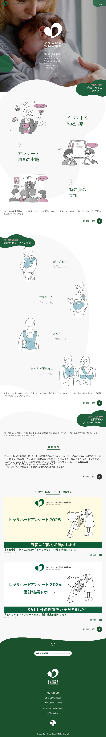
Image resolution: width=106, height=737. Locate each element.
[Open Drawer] (101, 2)
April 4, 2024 (58, 467)
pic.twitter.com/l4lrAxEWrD (42, 464)
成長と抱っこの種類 (53, 702)
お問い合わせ (53, 713)
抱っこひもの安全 (53, 698)
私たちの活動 (53, 693)
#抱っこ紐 (83, 461)
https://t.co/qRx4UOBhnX (16, 464)
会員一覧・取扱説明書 (53, 708)
